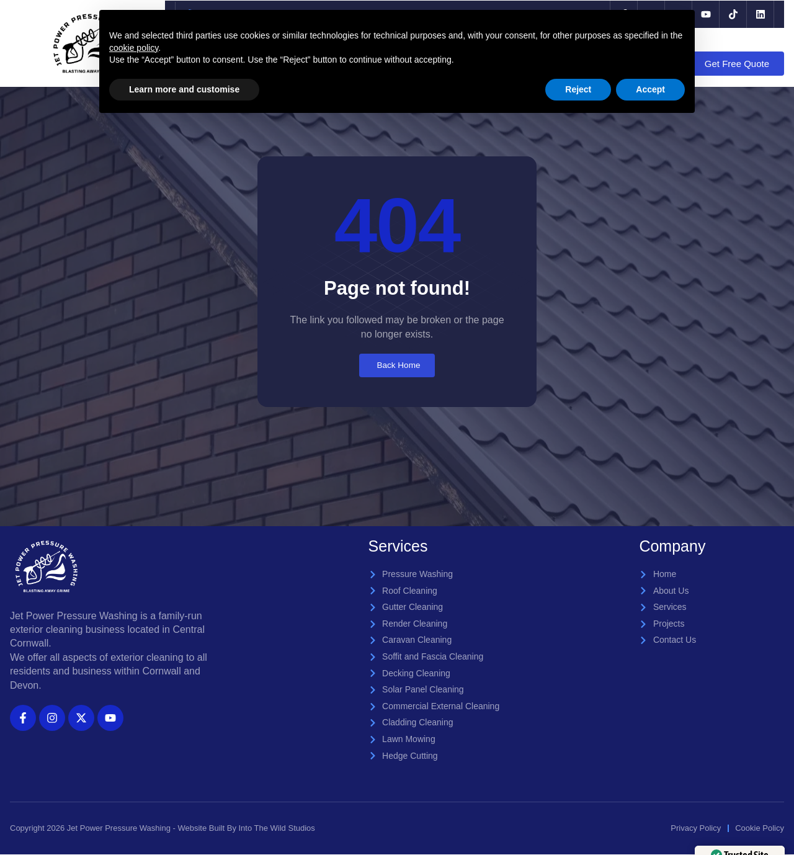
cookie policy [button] (133, 48)
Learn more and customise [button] (184, 89)
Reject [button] (578, 89)
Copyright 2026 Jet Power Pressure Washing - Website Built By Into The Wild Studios (162, 829)
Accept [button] (650, 89)
